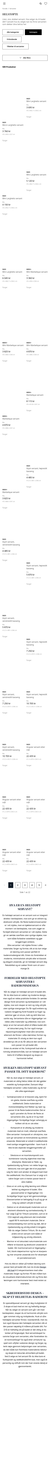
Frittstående (12, 39)
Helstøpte (33, 32)
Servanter (13, 9)
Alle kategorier (13, 32)
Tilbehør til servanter (15, 46)
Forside (5, 9)
